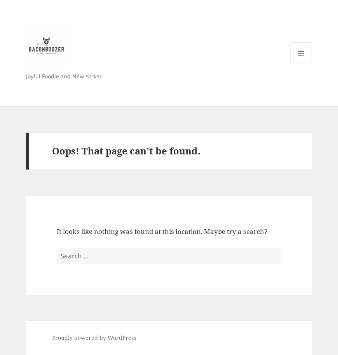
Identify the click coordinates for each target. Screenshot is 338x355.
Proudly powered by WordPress (94, 337)
